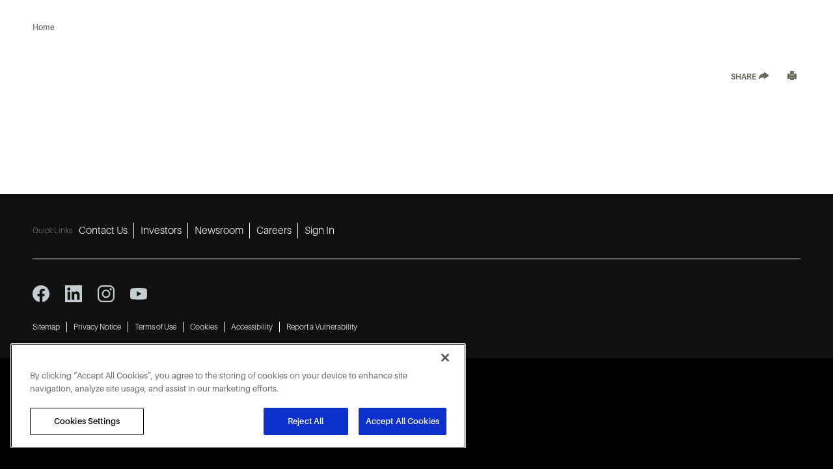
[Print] (792, 77)
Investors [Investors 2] (161, 230)
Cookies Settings (87, 421)
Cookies (203, 327)
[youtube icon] (138, 293)
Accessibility (252, 327)
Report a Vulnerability (321, 327)
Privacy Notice (97, 327)
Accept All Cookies (402, 421)
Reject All (305, 421)
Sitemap (46, 327)
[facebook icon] (41, 293)
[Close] (445, 357)
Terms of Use (155, 327)
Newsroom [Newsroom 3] (219, 230)
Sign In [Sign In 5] (320, 230)
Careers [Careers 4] (274, 230)
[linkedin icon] (73, 293)
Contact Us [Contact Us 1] (103, 230)
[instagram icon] (106, 293)
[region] (238, 395)
